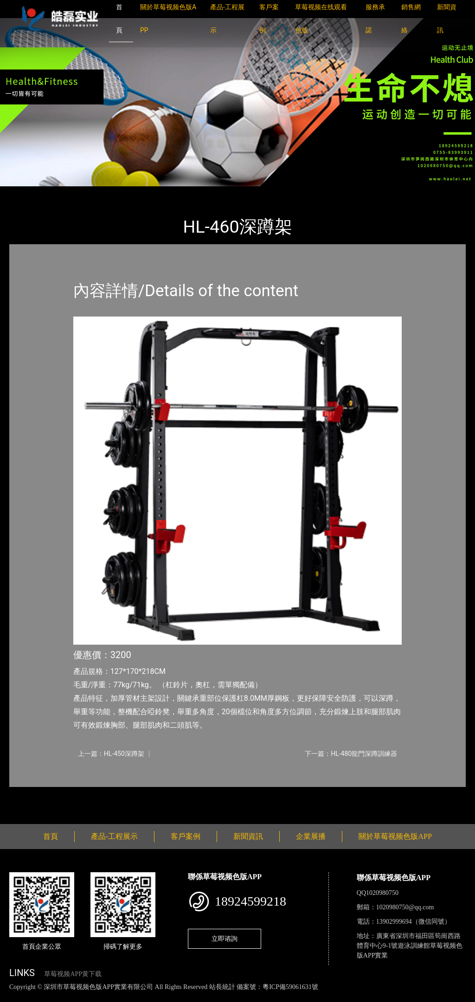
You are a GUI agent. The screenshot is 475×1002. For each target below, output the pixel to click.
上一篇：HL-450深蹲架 (111, 753)
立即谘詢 (225, 938)
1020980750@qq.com (405, 907)
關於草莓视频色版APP (395, 836)
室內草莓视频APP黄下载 (135, 193)
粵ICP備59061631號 (290, 986)
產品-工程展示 (65, 193)
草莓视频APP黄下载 (73, 973)
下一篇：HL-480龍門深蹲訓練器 (351, 753)
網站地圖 (14, 997)
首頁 (25, 193)
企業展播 (311, 836)
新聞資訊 (248, 836)
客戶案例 (185, 836)
